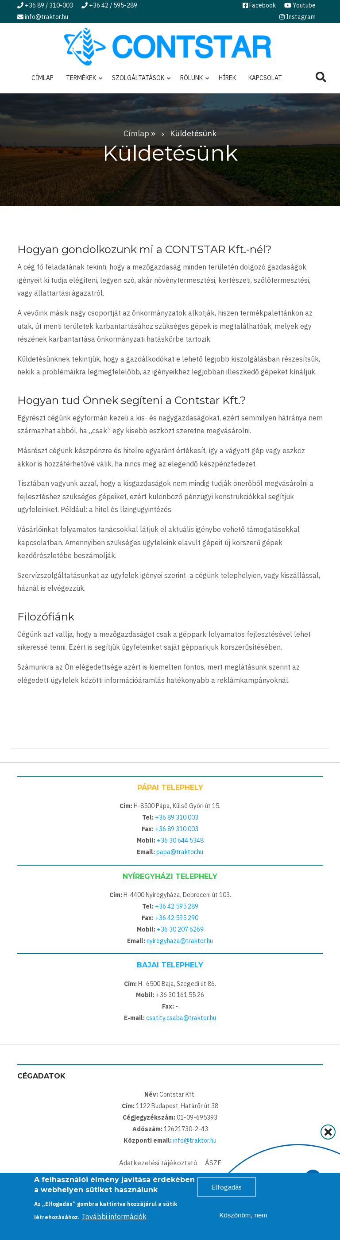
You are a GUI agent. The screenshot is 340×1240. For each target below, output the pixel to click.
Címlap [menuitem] (42, 78)
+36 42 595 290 (176, 918)
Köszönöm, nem (243, 1217)
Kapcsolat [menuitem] (265, 78)
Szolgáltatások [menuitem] (139, 81)
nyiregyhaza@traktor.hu (180, 941)
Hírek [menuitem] (227, 78)
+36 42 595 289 (176, 906)
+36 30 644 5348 (180, 840)
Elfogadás (226, 1190)
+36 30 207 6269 (180, 929)
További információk (114, 1219)
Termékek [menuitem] (82, 81)
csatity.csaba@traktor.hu (181, 1018)
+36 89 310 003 (176, 817)
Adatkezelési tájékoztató (158, 1163)
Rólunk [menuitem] (192, 81)
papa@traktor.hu (179, 852)
